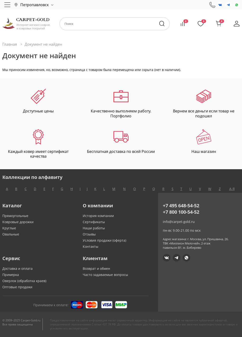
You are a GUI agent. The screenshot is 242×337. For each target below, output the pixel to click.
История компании (98, 215)
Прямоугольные (15, 215)
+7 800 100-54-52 (181, 212)
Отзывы (89, 234)
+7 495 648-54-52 (181, 205)
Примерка (10, 274)
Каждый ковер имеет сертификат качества (38, 144)
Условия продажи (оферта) (104, 240)
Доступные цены (38, 101)
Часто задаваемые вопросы (105, 274)
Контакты (90, 246)
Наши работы (94, 228)
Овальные (10, 234)
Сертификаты (94, 222)
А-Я (232, 188)
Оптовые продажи (17, 287)
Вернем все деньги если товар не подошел (203, 104)
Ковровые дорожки (18, 222)
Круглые (9, 228)
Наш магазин (203, 141)
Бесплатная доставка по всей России (121, 141)
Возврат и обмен (96, 268)
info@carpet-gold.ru (179, 221)
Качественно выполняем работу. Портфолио (121, 104)
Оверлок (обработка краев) (24, 281)
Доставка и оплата (17, 268)
